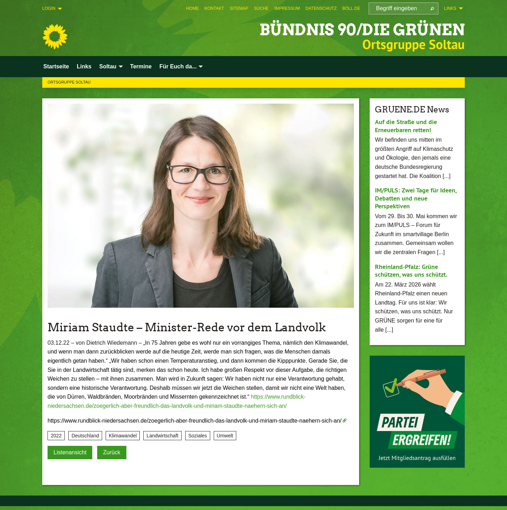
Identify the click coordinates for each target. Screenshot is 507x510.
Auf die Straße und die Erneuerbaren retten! (406, 126)
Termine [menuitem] (141, 66)
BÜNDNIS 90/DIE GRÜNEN (362, 29)
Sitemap (239, 8)
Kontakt (214, 8)
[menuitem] (192, 8)
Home (192, 8)
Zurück (111, 452)
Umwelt (225, 435)
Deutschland (85, 435)
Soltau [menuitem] (108, 66)
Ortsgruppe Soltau (69, 82)
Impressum (287, 8)
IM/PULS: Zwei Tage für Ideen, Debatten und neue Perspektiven (415, 198)
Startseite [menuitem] (56, 66)
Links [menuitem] (450, 8)
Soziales (197, 435)
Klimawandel (123, 435)
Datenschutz (321, 8)
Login (48, 8)
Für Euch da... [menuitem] (178, 66)
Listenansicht (70, 452)
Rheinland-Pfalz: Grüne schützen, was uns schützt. (411, 271)
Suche (261, 8)
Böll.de (351, 8)
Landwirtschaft (162, 435)
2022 (56, 435)
